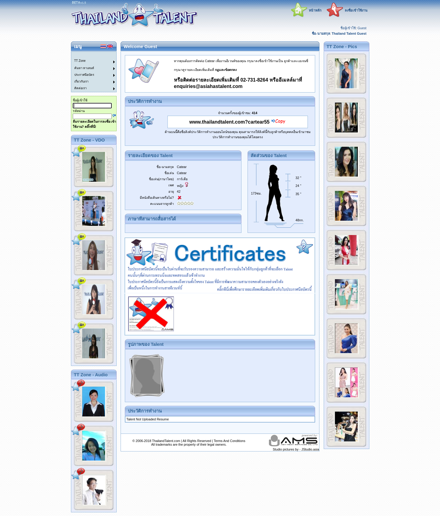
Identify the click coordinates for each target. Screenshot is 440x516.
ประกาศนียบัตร (84, 74)
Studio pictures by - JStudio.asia (296, 449)
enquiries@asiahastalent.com (208, 86)
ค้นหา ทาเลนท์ (84, 68)
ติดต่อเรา (80, 88)
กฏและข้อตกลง (226, 70)
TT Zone (80, 60)
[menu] (90, 72)
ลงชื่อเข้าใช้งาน (356, 10)
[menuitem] (90, 55)
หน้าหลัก (315, 10)
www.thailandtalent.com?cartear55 (229, 122)
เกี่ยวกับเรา (81, 81)
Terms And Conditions (229, 441)
